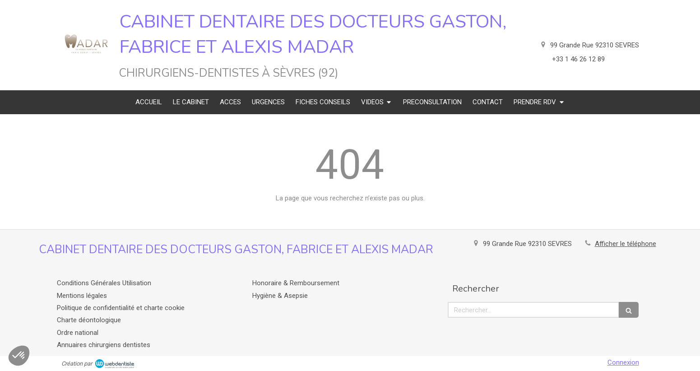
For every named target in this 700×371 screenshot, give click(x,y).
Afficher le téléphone (625, 244)
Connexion (623, 362)
